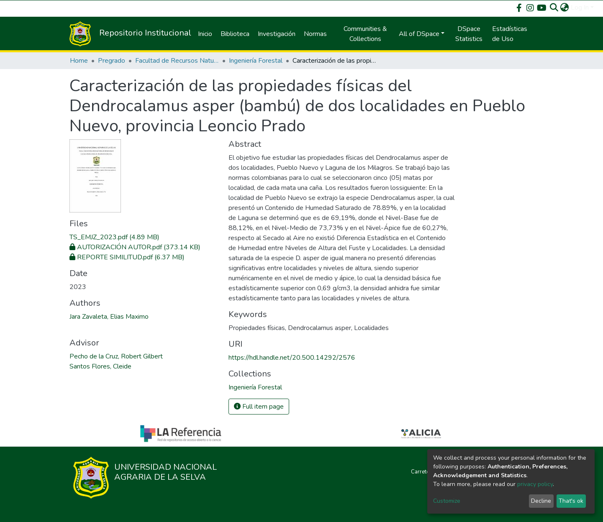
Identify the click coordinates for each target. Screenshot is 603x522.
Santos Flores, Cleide (100, 366)
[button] (564, 8)
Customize (446, 501)
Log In (580, 7)
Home (79, 60)
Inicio (205, 33)
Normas (315, 33)
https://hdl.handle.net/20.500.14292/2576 (291, 357)
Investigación (276, 33)
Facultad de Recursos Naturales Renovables (177, 60)
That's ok (571, 501)
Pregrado (111, 60)
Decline (541, 501)
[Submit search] (554, 8)
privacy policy (535, 484)
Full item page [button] (259, 406)
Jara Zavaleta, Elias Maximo (109, 316)
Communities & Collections (365, 34)
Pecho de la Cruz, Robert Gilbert (116, 356)
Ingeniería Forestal (255, 60)
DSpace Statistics (468, 34)
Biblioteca (235, 33)
